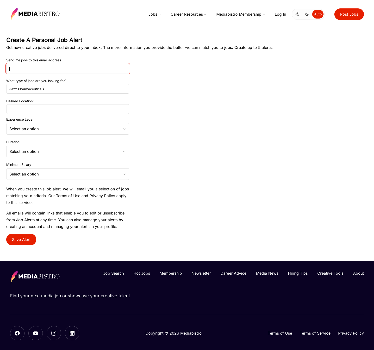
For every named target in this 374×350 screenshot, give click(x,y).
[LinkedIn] (72, 333)
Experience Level (19, 119)
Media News (267, 273)
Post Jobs (349, 14)
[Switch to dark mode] (307, 14)
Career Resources (189, 14)
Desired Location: (20, 101)
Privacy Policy (102, 195)
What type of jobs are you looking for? (36, 81)
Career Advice (233, 273)
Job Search (113, 273)
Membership (171, 273)
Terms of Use (68, 195)
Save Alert (21, 239)
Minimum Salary (18, 164)
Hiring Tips (298, 273)
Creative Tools (330, 273)
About (358, 273)
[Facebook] (17, 333)
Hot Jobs (141, 273)
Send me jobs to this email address (33, 60)
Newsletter (201, 273)
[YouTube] (35, 333)
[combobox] (67, 129)
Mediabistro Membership (240, 14)
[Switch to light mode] (297, 14)
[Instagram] (54, 333)
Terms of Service (315, 333)
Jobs (154, 14)
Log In (280, 14)
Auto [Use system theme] (318, 14)
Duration (12, 142)
